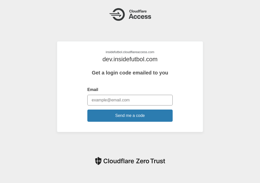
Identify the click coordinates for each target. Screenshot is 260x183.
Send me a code (130, 115)
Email (92, 89)
